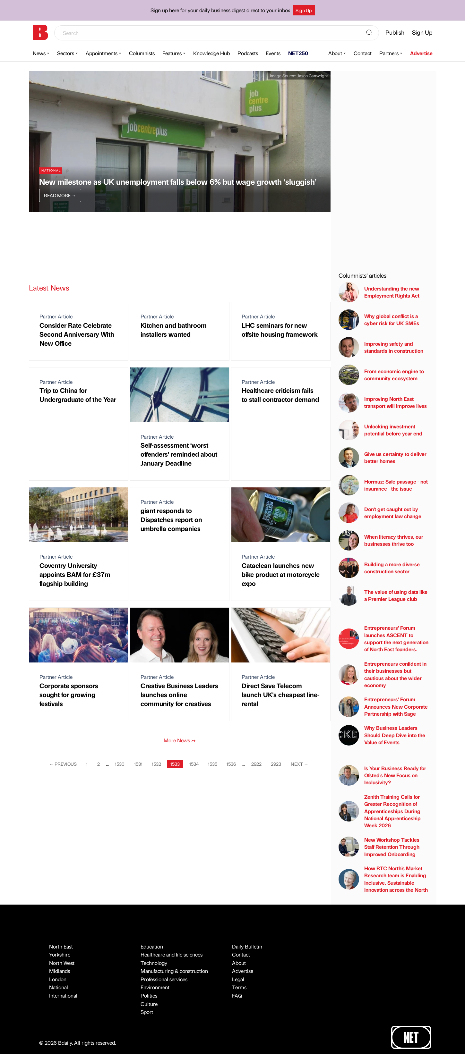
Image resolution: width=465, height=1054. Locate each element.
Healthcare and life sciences (171, 954)
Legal (238, 979)
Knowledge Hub (211, 53)
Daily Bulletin (247, 946)
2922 (256, 764)
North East (61, 946)
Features (172, 53)
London (57, 979)
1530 (120, 764)
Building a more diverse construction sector (379, 568)
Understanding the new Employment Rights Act (379, 292)
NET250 (298, 53)
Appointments (101, 53)
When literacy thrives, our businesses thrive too (381, 540)
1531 (138, 764)
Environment (155, 987)
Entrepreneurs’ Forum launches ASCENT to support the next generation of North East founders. (383, 638)
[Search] (369, 33)
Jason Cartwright (312, 75)
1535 (212, 764)
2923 (276, 764)
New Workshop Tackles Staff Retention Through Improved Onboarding (379, 846)
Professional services (164, 979)
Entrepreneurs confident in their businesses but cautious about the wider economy (382, 674)
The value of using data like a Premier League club (383, 595)
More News (179, 740)
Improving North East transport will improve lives (383, 402)
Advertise (421, 53)
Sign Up (304, 10)
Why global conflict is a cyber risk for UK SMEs (379, 319)
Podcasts (247, 53)
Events (273, 53)
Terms (239, 987)
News (39, 53)
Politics (149, 995)
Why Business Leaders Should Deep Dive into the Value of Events (382, 735)
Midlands (59, 970)
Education (152, 946)
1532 (156, 764)
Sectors (65, 53)
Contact (363, 53)
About (335, 53)
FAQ (237, 995)
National (58, 987)
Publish (394, 32)
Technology (154, 962)
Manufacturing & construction (174, 970)
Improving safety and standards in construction (381, 347)
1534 (194, 764)
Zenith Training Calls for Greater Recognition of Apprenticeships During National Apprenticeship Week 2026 (380, 811)
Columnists (142, 53)
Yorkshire (59, 954)
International (63, 995)
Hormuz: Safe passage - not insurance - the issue (383, 485)
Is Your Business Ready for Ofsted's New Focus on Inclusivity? (382, 775)
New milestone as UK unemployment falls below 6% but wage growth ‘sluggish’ (177, 181)
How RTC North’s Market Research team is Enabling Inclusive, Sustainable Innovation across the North (383, 879)
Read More (60, 195)
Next (299, 764)
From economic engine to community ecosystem (381, 375)
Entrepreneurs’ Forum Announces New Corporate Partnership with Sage (383, 706)
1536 (231, 764)
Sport (147, 1011)
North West (61, 962)
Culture (149, 1003)
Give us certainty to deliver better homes (382, 457)
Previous (63, 764)
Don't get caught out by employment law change (380, 512)
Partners (389, 53)
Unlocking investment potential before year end (380, 430)
